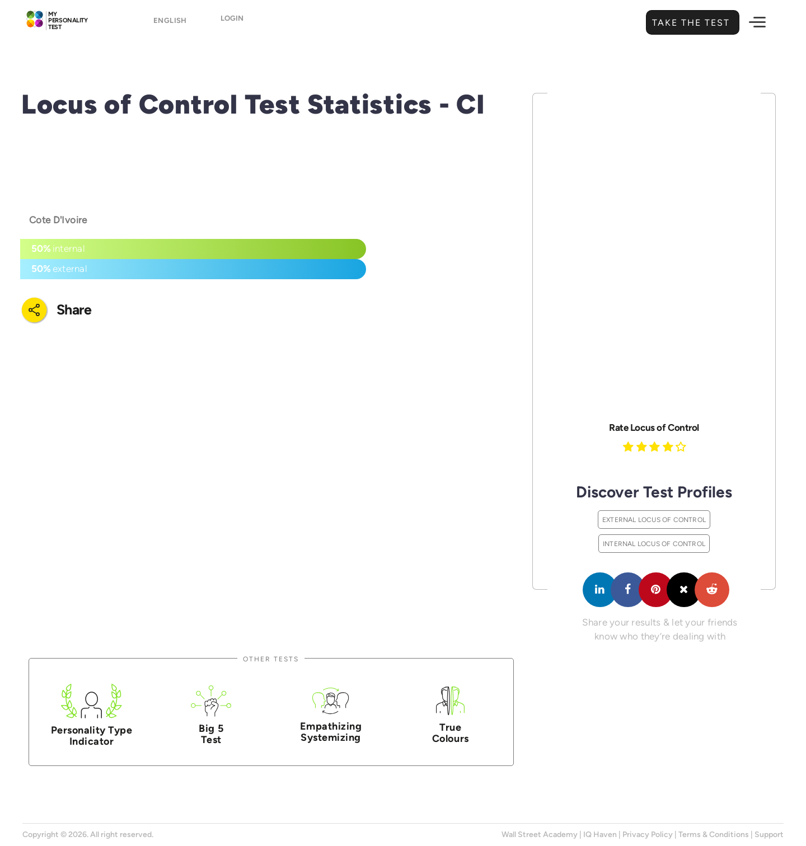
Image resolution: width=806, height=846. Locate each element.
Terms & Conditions (713, 834)
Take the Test (689, 23)
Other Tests (271, 659)
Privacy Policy (647, 834)
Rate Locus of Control (654, 427)
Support (769, 834)
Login (242, 23)
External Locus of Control (654, 519)
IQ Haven (600, 834)
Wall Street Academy (540, 834)
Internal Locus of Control (654, 543)
